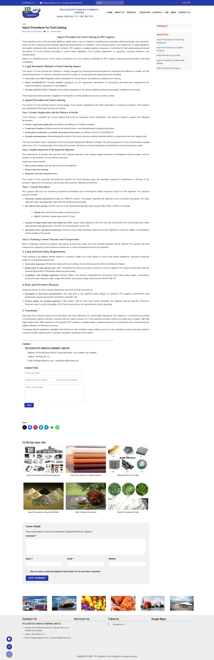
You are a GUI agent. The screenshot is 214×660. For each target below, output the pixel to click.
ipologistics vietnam (129, 656)
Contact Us (184, 12)
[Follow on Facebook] (170, 3)
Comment (31, 536)
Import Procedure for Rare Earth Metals (171, 61)
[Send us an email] (178, 3)
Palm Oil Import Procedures (168, 68)
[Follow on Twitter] (175, 3)
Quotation (144, 12)
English (187, 3)
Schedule (157, 12)
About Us (119, 12)
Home (109, 12)
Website (112, 559)
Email (70, 559)
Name (29, 559)
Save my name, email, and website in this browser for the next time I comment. (65, 571)
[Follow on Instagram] (172, 3)
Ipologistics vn (118, 624)
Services (132, 12)
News (173, 12)
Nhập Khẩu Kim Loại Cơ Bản (168, 55)
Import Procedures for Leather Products (170, 49)
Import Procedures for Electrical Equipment (170, 41)
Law (167, 12)
